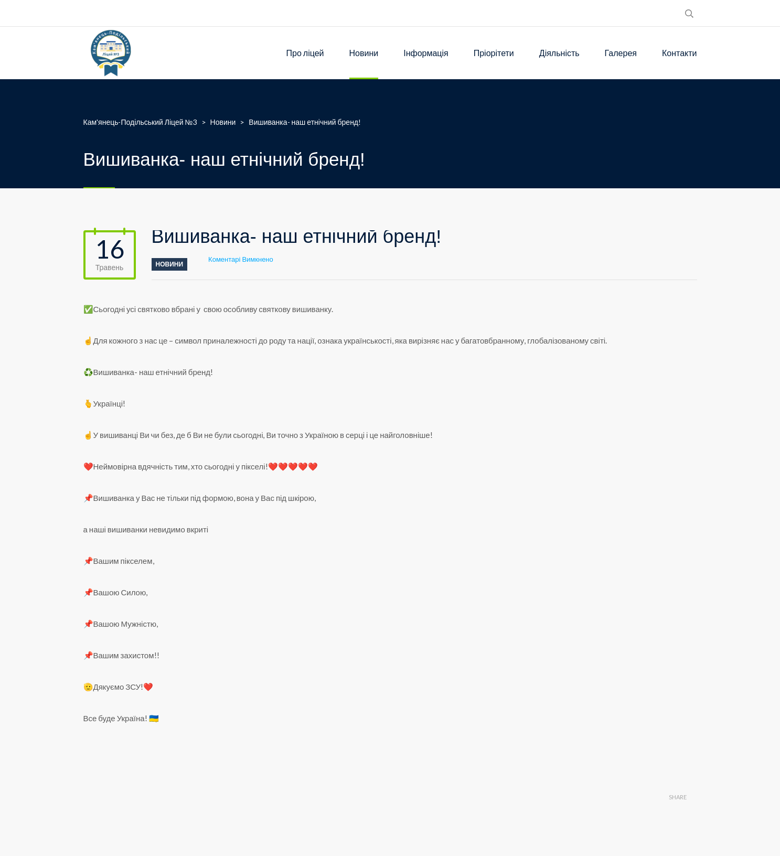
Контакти (679, 53)
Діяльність (559, 53)
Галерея (621, 53)
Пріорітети (494, 53)
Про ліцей (305, 53)
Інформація (425, 53)
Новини (364, 53)
